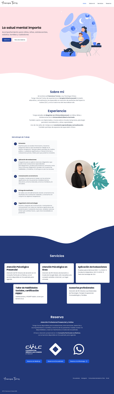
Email (107, 378)
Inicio (84, 3)
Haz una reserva (20, 40)
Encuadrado (76, 378)
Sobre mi (92, 3)
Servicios (100, 3)
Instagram (84, 378)
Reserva (108, 3)
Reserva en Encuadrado (55, 361)
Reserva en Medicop (33, 361)
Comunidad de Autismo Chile (96, 378)
